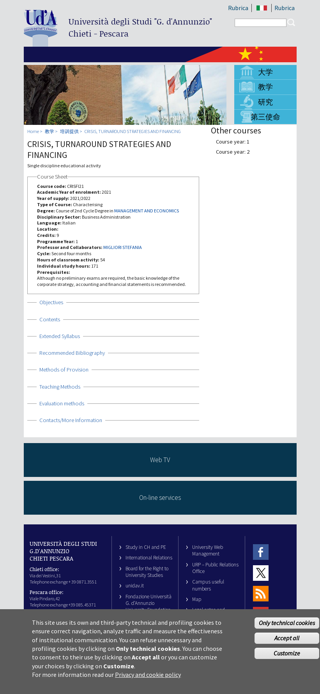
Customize (287, 658)
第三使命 (265, 116)
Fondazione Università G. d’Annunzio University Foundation (148, 603)
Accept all (286, 643)
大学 (265, 72)
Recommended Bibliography (72, 352)
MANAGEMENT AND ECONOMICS (146, 211)
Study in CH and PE (146, 547)
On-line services (160, 497)
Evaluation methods (61, 403)
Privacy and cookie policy (148, 679)
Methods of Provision (63, 369)
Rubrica (238, 8)
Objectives (51, 302)
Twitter (261, 572)
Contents (49, 319)
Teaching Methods (59, 386)
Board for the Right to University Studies (147, 571)
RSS (261, 593)
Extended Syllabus (59, 336)
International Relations (149, 557)
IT (262, 8)
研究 (265, 102)
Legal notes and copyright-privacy (210, 613)
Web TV (160, 460)
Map (197, 599)
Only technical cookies (287, 628)
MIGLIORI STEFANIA (122, 247)
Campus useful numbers (208, 585)
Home (33, 131)
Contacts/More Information (70, 420)
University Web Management (207, 550)
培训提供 (69, 131)
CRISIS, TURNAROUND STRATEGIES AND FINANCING (133, 131)
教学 (265, 86)
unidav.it (135, 585)
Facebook (261, 552)
